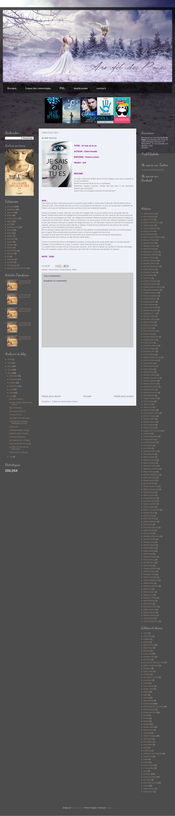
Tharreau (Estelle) (150, 568)
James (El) (147, 404)
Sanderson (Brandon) (151, 536)
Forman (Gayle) (149, 349)
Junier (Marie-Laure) (151, 413)
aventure (10, 245)
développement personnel (17, 268)
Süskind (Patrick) (149, 557)
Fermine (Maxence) (150, 337)
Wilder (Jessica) (149, 610)
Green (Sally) (148, 369)
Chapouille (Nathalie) (151, 290)
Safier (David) (148, 530)
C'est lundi (147, 654)
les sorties (147, 780)
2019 (10, 360)
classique (10, 259)
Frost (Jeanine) (149, 354)
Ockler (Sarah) (149, 492)
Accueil (12, 88)
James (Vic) (147, 407)
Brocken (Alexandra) (151, 266)
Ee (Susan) (147, 328)
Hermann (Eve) (149, 390)
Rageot (146, 721)
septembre (14, 386)
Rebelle (146, 724)
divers (145, 759)
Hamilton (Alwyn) (149, 375)
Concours (147, 660)
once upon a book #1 (17, 411)
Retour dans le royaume (18, 452)
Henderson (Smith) (150, 387)
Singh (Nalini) (148, 551)
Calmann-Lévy (148, 657)
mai (11, 457)
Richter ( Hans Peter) (151, 510)
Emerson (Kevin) (149, 331)
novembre (14, 379)
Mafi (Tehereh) (148, 454)
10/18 (145, 633)
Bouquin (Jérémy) (150, 261)
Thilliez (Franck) (149, 571)
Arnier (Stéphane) (150, 228)
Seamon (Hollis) (149, 539)
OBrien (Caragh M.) (151, 489)
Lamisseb (147, 434)
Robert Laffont (148, 727)
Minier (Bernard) (149, 478)
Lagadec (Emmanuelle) (152, 431)
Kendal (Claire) (65, 270)
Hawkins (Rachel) (150, 384)
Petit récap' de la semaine (153, 707)
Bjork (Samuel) (149, 249)
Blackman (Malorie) (150, 255)
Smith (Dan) (148, 554)
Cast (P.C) (147, 278)
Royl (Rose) (147, 524)
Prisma (146, 718)
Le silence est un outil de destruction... (18, 448)
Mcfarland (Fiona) (150, 466)
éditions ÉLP (148, 792)
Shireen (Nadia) (149, 545)
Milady (145, 692)
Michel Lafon (148, 689)
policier (10, 236)
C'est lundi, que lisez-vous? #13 (25, 324)
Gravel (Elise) (148, 363)
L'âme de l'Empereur (17, 437)
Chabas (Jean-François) (152, 287)
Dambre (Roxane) (150, 310)
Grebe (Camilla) (149, 366)
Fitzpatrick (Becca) (150, 346)
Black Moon (147, 648)
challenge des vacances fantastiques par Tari (18, 422)
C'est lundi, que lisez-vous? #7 (25, 296)
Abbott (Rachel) (149, 214)
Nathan (146, 698)
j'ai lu (145, 771)
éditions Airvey (148, 789)
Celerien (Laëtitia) (150, 284)
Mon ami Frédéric (16, 399)
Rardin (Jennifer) (149, 504)
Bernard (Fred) (149, 243)
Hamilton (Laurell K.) (151, 378)
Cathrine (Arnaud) (150, 281)
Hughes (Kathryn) (150, 398)
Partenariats (148, 704)
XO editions (147, 742)
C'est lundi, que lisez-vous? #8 (25, 282)
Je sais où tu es (15, 415)
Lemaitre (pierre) (149, 442)
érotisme (10, 262)
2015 (10, 373)
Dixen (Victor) (148, 322)
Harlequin (147, 668)
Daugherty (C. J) (149, 313)
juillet (12, 393)
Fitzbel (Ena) (148, 343)
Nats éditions (148, 701)
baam (145, 748)
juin (11, 396)
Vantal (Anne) (148, 583)
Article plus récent (51, 396)
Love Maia (147, 448)
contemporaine (13, 227)
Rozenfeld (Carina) (150, 528)
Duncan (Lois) (148, 325)
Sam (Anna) (148, 533)
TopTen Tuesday (149, 736)
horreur (10, 242)
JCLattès (146, 674)
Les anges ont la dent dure (19, 418)
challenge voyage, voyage (19, 430)
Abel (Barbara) (149, 217)
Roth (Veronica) (149, 519)
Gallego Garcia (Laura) (152, 357)
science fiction (12, 218)
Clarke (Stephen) (149, 299)
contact (101, 88)
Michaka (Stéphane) (151, 475)
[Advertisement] (87, 371)
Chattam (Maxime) (150, 293)
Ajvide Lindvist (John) (151, 222)
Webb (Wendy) (149, 601)
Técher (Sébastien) (150, 580)
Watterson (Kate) (149, 598)
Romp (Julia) (148, 516)
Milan (145, 695)
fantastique (11, 210)
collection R (147, 756)
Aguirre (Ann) (148, 220)
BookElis (146, 651)
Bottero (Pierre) (149, 258)
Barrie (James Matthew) (152, 237)
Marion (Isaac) (148, 457)
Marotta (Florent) (149, 460)
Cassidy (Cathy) (149, 272)
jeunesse (10, 207)
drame (9, 233)
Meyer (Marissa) (149, 472)
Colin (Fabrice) (149, 305)
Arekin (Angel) (148, 225)
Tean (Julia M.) (149, 560)
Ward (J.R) (147, 589)
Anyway (146, 639)
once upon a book (150, 783)
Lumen (146, 683)
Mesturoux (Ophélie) (151, 469)
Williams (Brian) (149, 612)
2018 (10, 363)
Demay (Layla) (149, 316)
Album (9, 221)
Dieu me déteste (15, 408)
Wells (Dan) (147, 604)
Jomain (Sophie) (149, 410)
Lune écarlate (148, 686)
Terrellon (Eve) (149, 563)
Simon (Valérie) (149, 548)
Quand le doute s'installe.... (19, 433)
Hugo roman (148, 671)
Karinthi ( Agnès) (149, 416)
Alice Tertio (147, 636)
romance (10, 213)
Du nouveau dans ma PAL (153, 663)
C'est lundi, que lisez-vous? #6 (25, 310)
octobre (13, 383)
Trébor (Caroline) (149, 577)
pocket (145, 786)
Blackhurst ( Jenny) (150, 252)
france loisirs (54, 270)
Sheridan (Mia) (149, 542)
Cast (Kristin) (148, 275)
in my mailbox (148, 768)
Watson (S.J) (148, 595)
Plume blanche (149, 710)
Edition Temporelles (151, 666)
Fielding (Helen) (149, 340)
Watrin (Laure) (148, 592)
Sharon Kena (148, 730)
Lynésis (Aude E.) (150, 451)
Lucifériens (147, 680)
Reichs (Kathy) (149, 507)
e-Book (146, 762)
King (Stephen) (149, 425)
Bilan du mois (148, 645)
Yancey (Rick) (148, 618)
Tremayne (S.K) (149, 574)
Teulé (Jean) (148, 566)
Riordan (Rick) (148, 513)
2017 (10, 366)
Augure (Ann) (148, 231)
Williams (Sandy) (149, 615)
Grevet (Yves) (148, 372)
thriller (74, 270)
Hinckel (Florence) (150, 393)
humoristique (12, 251)
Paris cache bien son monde (20, 444)
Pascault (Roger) (149, 498)
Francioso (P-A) (149, 351)
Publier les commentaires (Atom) (64, 402)
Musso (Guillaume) (150, 486)
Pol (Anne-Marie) (149, 501)
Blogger (109, 808)
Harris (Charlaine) (150, 381)
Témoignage (12, 265)
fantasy (10, 230)
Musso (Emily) (148, 483)
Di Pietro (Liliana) (150, 319)
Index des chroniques (38, 88)
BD (8, 257)
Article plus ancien (123, 396)
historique (11, 239)
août (12, 389)
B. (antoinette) (148, 234)
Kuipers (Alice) (149, 428)
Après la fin (13, 427)
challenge (147, 751)
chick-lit (10, 248)
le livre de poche (149, 777)
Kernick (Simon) (149, 422)
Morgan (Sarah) (149, 480)
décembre (14, 376)
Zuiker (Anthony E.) (150, 621)
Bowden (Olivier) (149, 263)
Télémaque (147, 739)
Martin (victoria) (149, 463)
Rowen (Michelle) (150, 522)
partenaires (81, 88)
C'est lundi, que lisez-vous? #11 (25, 338)
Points (145, 715)
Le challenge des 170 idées (19, 440)
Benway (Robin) (149, 240)
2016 (10, 370)
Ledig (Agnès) (148, 439)
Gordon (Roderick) (150, 360)
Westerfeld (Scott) (150, 607)
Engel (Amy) (148, 334)
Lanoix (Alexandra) (150, 436)
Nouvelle (10, 254)
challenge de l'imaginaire (152, 754)
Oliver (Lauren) (149, 495)
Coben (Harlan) (149, 302)
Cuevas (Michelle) (150, 307)
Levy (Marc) (147, 445)
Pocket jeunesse (149, 712)
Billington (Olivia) (149, 246)
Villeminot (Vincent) (150, 586)
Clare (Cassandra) (150, 296)
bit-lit (9, 224)
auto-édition (147, 745)
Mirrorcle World (77, 808)
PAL (62, 88)
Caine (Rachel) (149, 269)
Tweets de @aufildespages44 (152, 170)
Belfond (146, 642)
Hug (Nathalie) (148, 395)
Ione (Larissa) (148, 401)
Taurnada (147, 733)
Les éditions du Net (150, 677)
